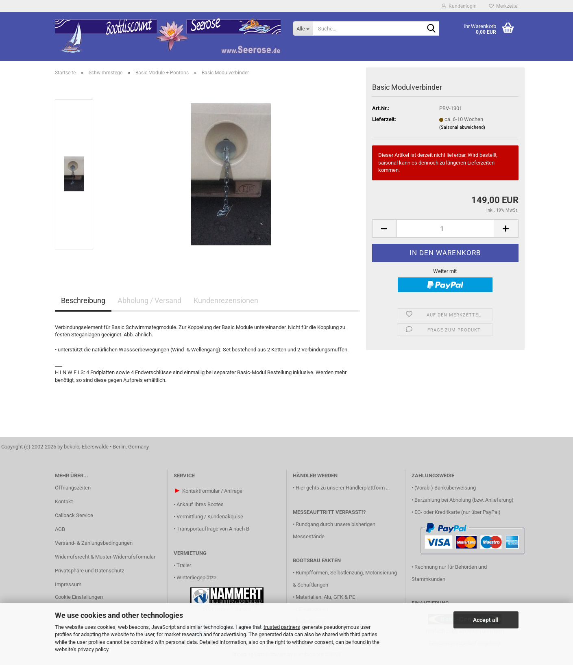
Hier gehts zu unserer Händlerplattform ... (343, 488)
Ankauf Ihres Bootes (200, 504)
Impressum (68, 584)
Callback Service (74, 515)
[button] (384, 228)
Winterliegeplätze (196, 577)
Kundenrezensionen (226, 300)
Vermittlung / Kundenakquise (209, 516)
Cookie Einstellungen (79, 597)
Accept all (486, 620)
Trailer (183, 565)
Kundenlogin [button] (459, 6)
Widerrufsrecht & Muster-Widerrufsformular (105, 557)
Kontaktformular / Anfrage (212, 491)
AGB (60, 529)
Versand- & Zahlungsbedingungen (94, 543)
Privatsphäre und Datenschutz (89, 571)
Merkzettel (504, 6)
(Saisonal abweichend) (462, 127)
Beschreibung (83, 300)
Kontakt (64, 501)
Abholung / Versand (149, 300)
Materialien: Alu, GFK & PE (325, 597)
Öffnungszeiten (73, 488)
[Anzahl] (445, 228)
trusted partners (282, 627)
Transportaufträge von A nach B (212, 529)
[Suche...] (303, 28)
